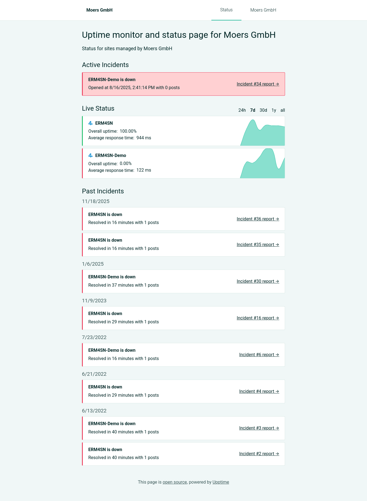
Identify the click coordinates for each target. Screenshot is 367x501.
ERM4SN (104, 123)
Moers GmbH (263, 10)
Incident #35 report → (258, 244)
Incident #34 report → (258, 84)
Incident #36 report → (258, 219)
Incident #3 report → (259, 428)
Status (226, 9)
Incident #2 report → (259, 453)
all (283, 110)
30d (263, 110)
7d (252, 110)
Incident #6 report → (259, 354)
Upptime (220, 482)
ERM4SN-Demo (110, 155)
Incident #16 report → (258, 318)
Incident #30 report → (258, 281)
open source (175, 482)
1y (274, 110)
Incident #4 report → (259, 391)
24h (242, 110)
